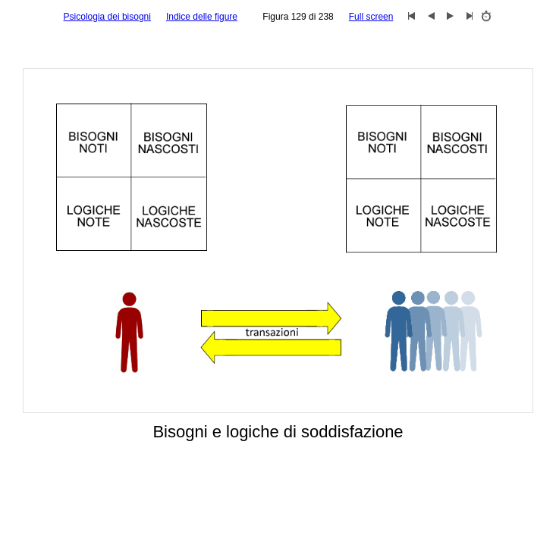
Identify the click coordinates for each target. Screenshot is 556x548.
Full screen (371, 16)
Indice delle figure (201, 16)
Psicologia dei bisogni (107, 16)
